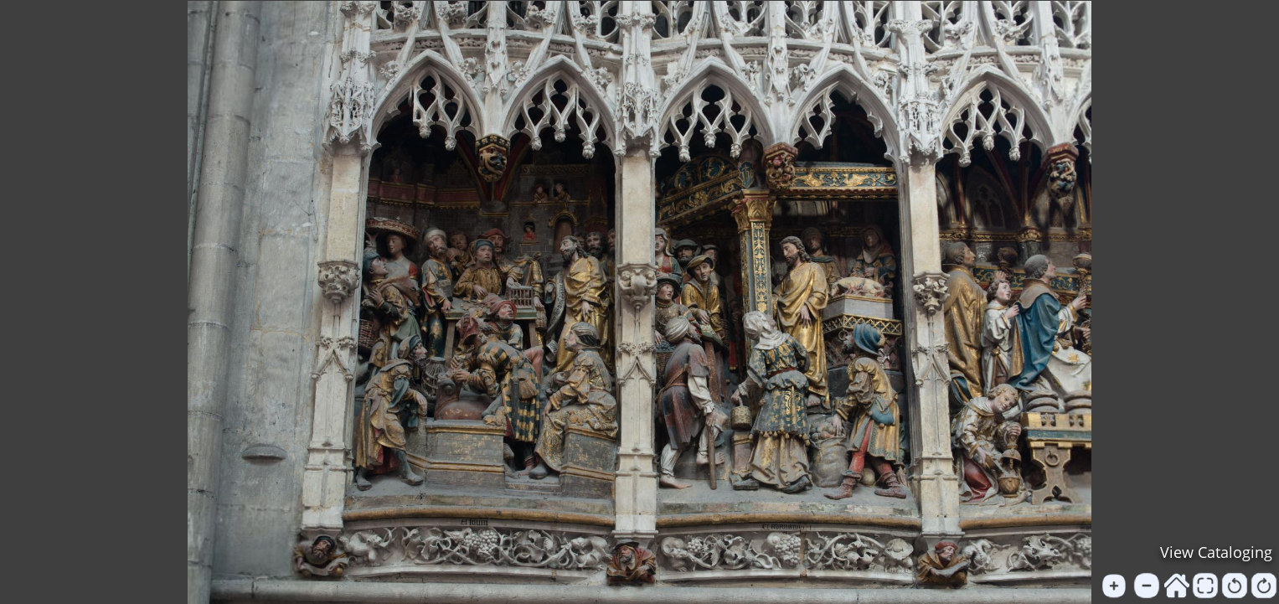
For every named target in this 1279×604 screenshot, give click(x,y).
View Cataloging (1216, 552)
